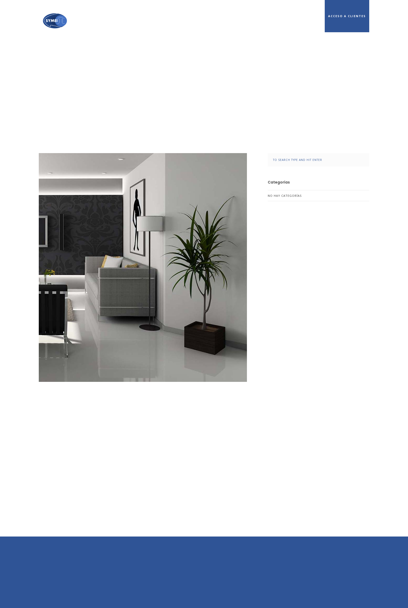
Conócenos (239, 16)
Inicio (208, 16)
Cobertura (306, 16)
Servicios (273, 16)
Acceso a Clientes (347, 16)
